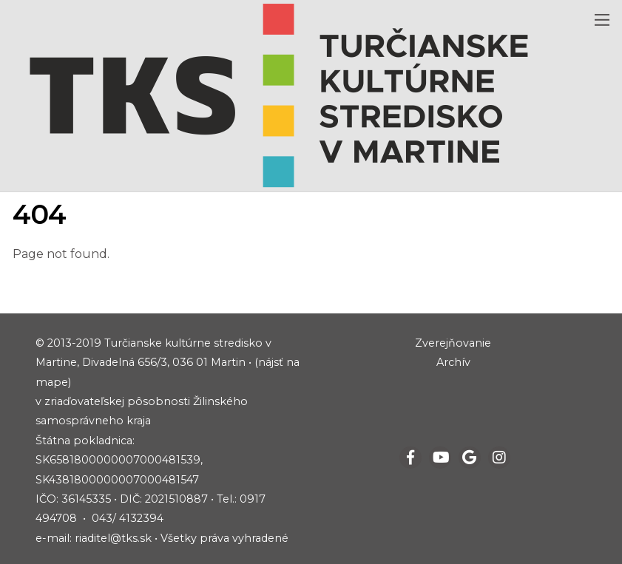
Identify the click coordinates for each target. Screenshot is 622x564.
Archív (453, 362)
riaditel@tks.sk (113, 538)
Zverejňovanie (453, 343)
